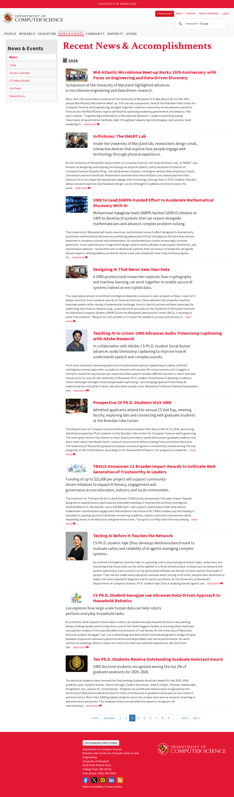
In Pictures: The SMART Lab (119, 136)
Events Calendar (19, 73)
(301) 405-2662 (107, 773)
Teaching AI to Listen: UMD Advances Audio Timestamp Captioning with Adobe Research (157, 335)
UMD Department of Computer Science (33, 18)
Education (47, 33)
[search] (200, 24)
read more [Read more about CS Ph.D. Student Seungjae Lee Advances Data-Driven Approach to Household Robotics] (81, 647)
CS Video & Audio (19, 80)
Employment (164, 13)
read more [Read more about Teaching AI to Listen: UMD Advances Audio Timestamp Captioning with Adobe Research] (81, 390)
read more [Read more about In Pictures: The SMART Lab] (83, 188)
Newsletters (17, 96)
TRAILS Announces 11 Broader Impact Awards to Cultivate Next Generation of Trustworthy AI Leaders (154, 469)
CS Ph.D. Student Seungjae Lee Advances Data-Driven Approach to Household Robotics (156, 598)
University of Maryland (117, 4)
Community (95, 33)
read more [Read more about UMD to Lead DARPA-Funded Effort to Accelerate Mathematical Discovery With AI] (80, 257)
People (10, 33)
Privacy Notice (113, 786)
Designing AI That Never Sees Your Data (131, 269)
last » (196, 718)
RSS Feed (120, 780)
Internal (190, 13)
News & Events (71, 33)
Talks (12, 65)
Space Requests (208, 13)
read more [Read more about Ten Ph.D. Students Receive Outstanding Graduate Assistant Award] (94, 705)
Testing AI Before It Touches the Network (133, 535)
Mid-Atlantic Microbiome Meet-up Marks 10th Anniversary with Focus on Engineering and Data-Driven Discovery (154, 75)
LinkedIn (111, 780)
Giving (131, 33)
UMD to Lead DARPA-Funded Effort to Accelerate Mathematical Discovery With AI (153, 202)
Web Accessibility (93, 786)
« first (94, 718)
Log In (225, 13)
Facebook (85, 780)
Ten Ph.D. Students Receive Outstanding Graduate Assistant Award (158, 659)
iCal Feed (15, 88)
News (13, 57)
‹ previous (109, 718)
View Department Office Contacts (101, 743)
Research (27, 33)
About (179, 13)
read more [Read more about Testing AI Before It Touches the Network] (215, 583)
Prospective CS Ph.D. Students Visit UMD (132, 402)
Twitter (94, 780)
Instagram (103, 780)
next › (185, 718)
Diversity (115, 33)
